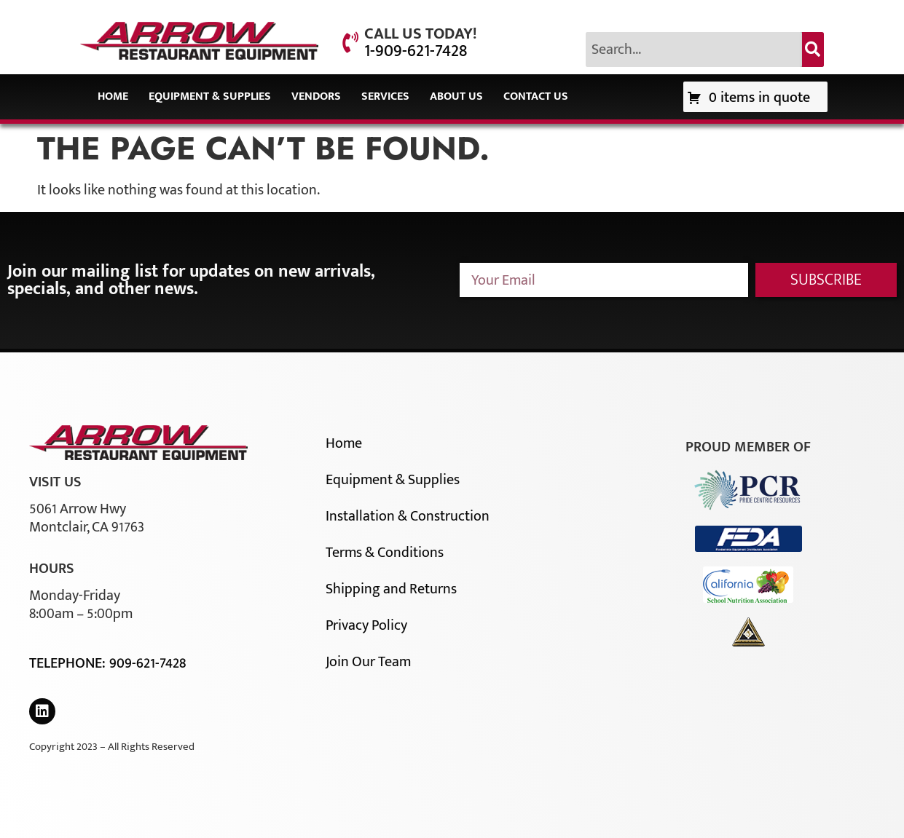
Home (113, 96)
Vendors (316, 96)
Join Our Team (368, 661)
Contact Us (535, 96)
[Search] (813, 49)
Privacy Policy (366, 625)
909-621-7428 (147, 663)
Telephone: (69, 663)
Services (385, 96)
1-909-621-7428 (415, 51)
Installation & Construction (408, 516)
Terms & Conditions (385, 552)
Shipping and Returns (391, 589)
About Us (456, 96)
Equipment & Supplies (210, 96)
